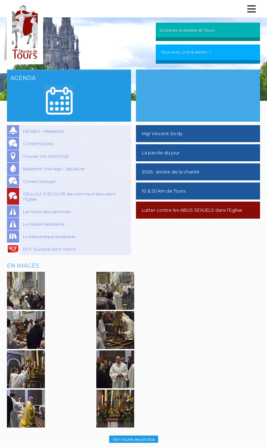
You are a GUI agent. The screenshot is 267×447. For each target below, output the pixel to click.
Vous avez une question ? (186, 52)
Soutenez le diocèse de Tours (187, 30)
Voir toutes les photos (134, 439)
